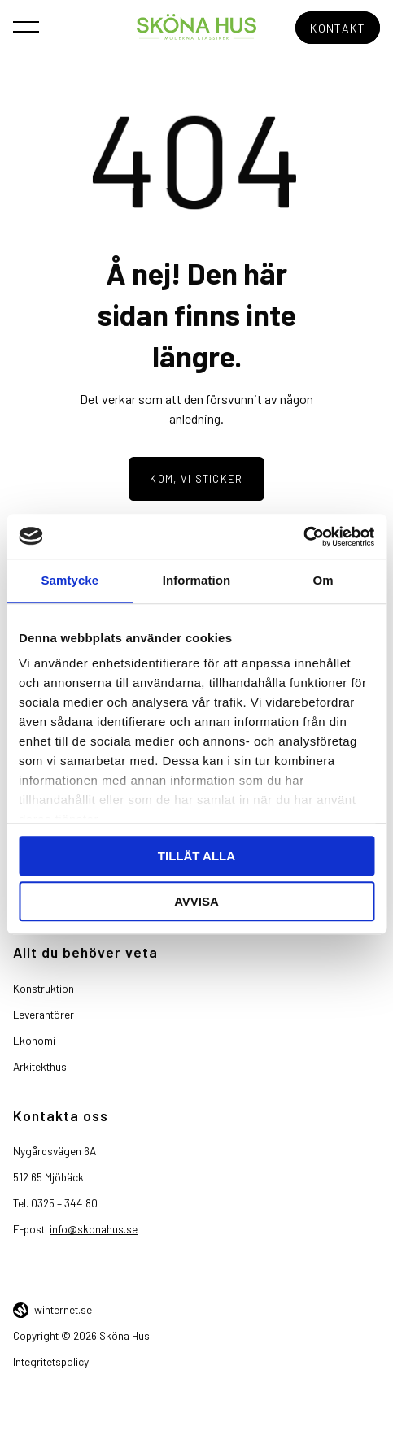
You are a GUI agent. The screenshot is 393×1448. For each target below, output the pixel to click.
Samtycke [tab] (69, 580)
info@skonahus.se (94, 1229)
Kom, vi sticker (196, 478)
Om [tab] (323, 580)
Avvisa (196, 901)
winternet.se (63, 1309)
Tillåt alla (196, 856)
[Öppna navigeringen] (26, 26)
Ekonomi (34, 1040)
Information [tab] (197, 580)
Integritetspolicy (51, 1361)
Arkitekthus (40, 1066)
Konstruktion (43, 988)
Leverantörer (43, 1014)
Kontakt (337, 28)
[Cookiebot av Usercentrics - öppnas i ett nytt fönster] (303, 536)
